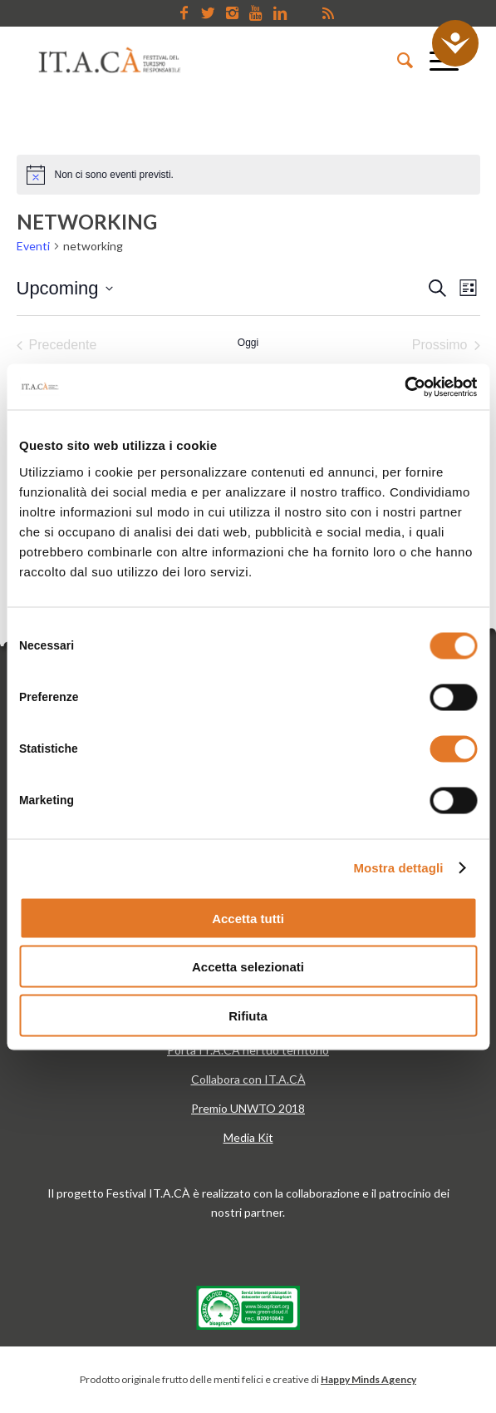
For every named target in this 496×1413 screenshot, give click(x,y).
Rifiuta (248, 1015)
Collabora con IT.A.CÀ (248, 1079)
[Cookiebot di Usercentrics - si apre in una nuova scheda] (404, 387)
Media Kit (248, 1137)
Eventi (33, 246)
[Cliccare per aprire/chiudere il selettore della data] (65, 288)
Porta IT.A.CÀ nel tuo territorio (248, 1050)
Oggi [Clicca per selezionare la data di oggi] (248, 342)
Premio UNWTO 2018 (248, 1108)
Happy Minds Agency (368, 1379)
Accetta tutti (248, 918)
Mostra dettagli (398, 868)
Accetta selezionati (248, 967)
